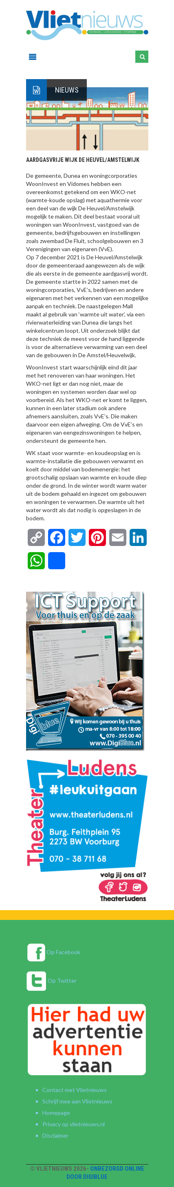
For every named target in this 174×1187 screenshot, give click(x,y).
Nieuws (67, 90)
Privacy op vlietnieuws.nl (73, 1124)
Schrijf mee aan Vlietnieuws (77, 1101)
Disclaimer (55, 1135)
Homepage (56, 1112)
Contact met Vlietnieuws (74, 1089)
